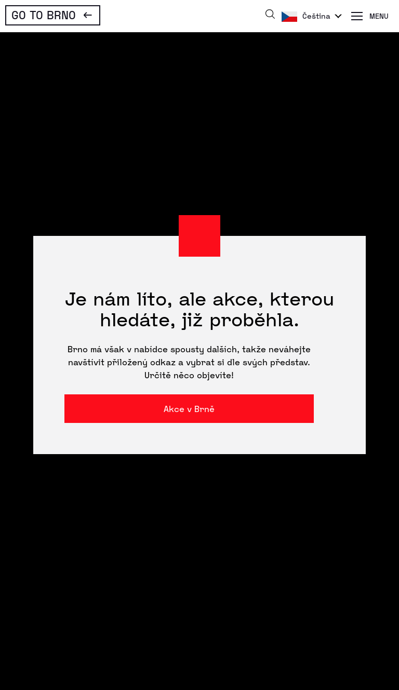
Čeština (316, 15)
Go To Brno (43, 14)
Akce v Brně (189, 409)
